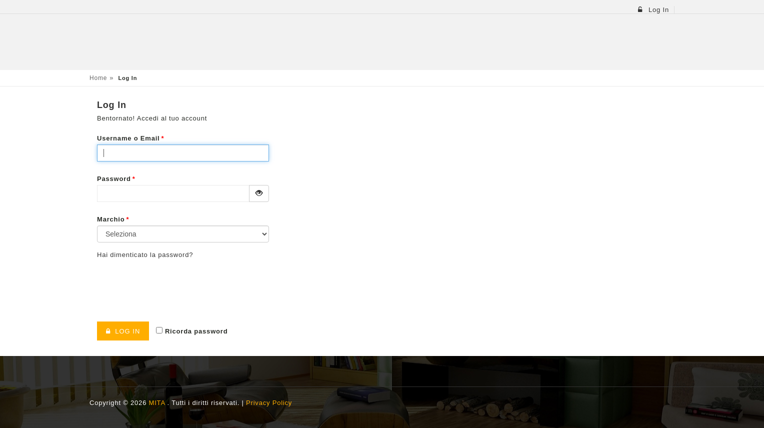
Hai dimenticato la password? (145, 254)
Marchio (113, 219)
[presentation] (173, 287)
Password (116, 178)
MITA (158, 402)
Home (98, 78)
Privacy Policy (269, 402)
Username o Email (130, 138)
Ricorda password (192, 331)
